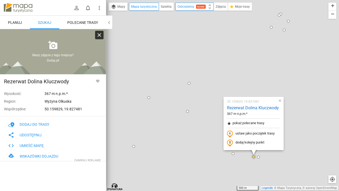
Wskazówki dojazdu (33, 156)
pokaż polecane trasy (214, 62)
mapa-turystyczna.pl (18, 7)
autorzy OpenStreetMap (321, 188)
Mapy (118, 7)
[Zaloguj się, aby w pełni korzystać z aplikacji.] (97, 81)
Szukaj (44, 22)
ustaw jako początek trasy (219, 72)
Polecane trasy (82, 22)
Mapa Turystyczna (289, 188)
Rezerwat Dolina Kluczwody (222, 46)
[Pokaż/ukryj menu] (99, 8)
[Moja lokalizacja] (332, 179)
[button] (117, 36)
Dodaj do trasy (28, 124)
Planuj (15, 22)
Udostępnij (25, 135)
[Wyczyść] (99, 35)
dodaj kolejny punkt (214, 81)
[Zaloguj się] (76, 8)
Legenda (267, 188)
